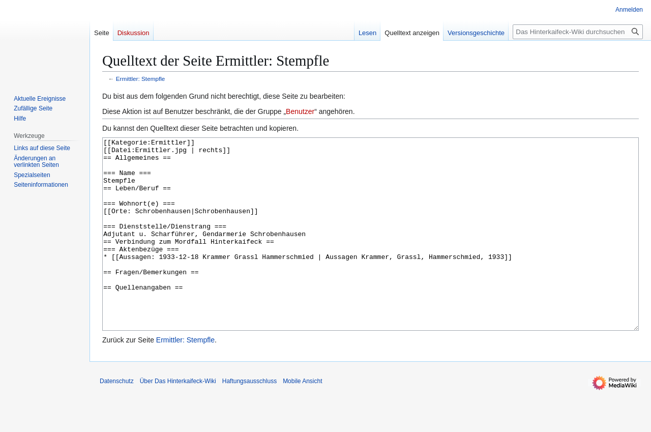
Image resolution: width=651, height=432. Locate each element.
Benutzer (300, 111)
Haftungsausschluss (249, 419)
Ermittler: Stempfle (140, 78)
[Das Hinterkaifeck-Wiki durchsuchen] (578, 31)
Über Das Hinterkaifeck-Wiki (178, 419)
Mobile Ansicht (302, 419)
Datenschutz (117, 419)
